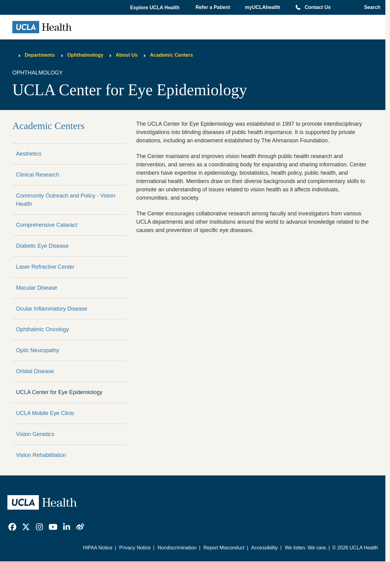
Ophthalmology (85, 55)
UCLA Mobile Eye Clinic (45, 413)
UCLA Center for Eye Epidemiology (59, 392)
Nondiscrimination (177, 547)
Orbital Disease (35, 371)
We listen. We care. (306, 547)
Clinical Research (37, 175)
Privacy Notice (135, 547)
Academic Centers (171, 55)
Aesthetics (29, 154)
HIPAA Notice (97, 547)
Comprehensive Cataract (46, 225)
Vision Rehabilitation (41, 455)
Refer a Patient (212, 7)
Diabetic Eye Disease (42, 246)
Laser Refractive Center (45, 267)
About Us (127, 55)
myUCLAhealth (262, 7)
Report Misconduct (223, 547)
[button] (155, 8)
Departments (40, 55)
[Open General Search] (370, 7)
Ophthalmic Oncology (42, 329)
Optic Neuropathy (37, 350)
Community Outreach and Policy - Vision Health (65, 200)
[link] (12, 527)
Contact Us (317, 7)
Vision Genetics (35, 434)
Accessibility (264, 547)
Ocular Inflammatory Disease (51, 309)
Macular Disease (36, 288)
